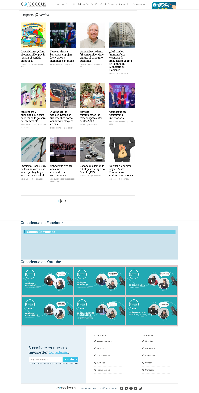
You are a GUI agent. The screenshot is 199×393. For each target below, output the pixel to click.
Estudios (101, 363)
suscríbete (71, 359)
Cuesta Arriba (107, 4)
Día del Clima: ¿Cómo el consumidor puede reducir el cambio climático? (33, 56)
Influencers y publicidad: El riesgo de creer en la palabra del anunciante (33, 116)
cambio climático (28, 64)
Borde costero (56, 128)
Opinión (95, 4)
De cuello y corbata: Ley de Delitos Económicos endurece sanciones (121, 170)
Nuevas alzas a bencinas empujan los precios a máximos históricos (62, 56)
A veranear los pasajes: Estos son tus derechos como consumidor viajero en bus (61, 118)
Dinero (82, 125)
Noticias (60, 4)
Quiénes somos (104, 341)
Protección (71, 4)
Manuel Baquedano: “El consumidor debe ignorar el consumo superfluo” (92, 56)
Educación (83, 4)
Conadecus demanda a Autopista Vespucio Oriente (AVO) (92, 169)
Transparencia (103, 370)
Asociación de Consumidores (62, 179)
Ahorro (112, 74)
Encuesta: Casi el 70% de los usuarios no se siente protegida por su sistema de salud (33, 170)
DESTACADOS (26, 179)
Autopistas (55, 64)
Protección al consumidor (32, 125)
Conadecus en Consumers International (117, 115)
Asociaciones (103, 355)
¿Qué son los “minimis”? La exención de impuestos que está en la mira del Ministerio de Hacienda (120, 61)
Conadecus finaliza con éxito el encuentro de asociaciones (61, 170)
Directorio (101, 348)
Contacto (137, 4)
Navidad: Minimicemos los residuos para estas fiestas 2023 (91, 116)
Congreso (113, 179)
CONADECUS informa (117, 122)
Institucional (122, 4)
